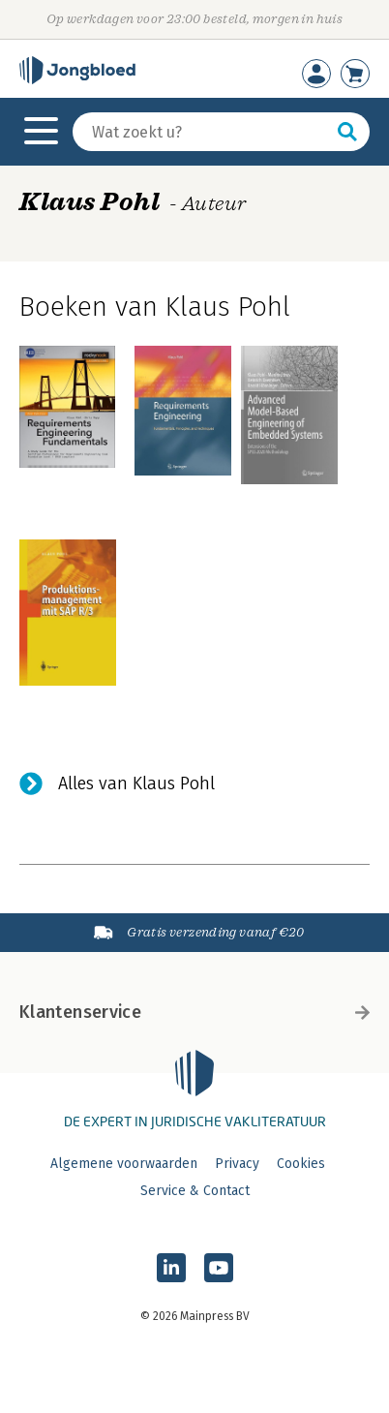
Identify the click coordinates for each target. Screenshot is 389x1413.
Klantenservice (194, 1012)
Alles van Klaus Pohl (136, 783)
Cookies (301, 1163)
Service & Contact (195, 1191)
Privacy (237, 1163)
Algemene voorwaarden (123, 1163)
